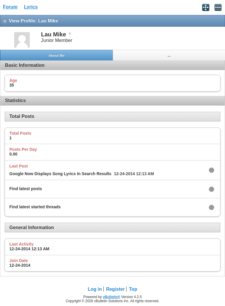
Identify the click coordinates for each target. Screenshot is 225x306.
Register (115, 289)
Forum (10, 6)
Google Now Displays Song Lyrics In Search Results (60, 173)
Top (133, 289)
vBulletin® (111, 297)
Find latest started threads (35, 206)
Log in (95, 289)
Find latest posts (25, 188)
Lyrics (31, 6)
